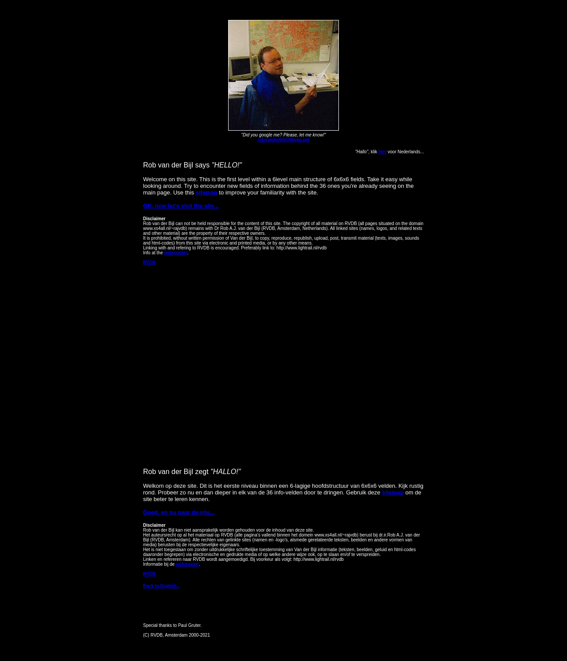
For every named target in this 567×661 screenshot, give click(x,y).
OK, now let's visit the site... (181, 205)
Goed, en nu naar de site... (179, 512)
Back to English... (161, 585)
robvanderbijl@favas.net (283, 139)
